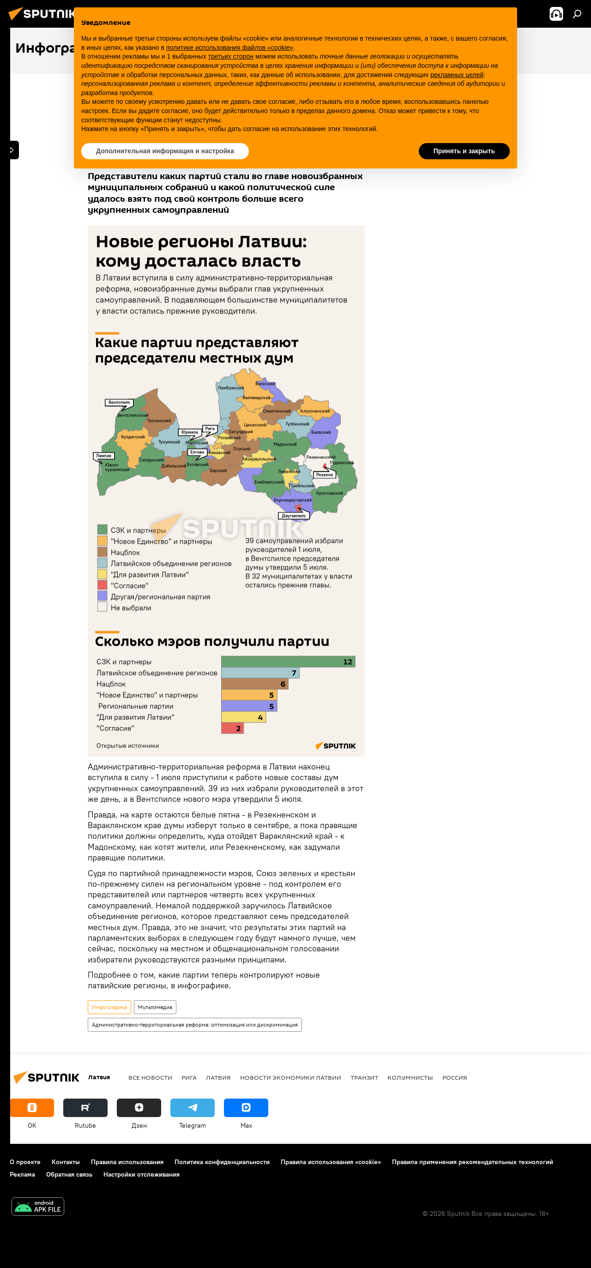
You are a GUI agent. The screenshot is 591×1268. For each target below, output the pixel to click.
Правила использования (127, 1162)
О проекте (25, 1162)
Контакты (66, 1162)
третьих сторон (230, 56)
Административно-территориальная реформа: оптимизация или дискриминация (195, 1024)
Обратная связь (69, 1174)
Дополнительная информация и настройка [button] (165, 151)
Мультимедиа (155, 1007)
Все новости (150, 1077)
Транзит (364, 1077)
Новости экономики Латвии (290, 1077)
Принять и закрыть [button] (464, 151)
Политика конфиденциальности (222, 1162)
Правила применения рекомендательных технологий (472, 1162)
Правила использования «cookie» (331, 1162)
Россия (454, 1077)
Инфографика (109, 1007)
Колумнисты (410, 1077)
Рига (189, 1077)
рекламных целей (456, 74)
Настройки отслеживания (141, 1174)
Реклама (22, 1174)
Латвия (218, 1077)
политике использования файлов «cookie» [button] (229, 47)
